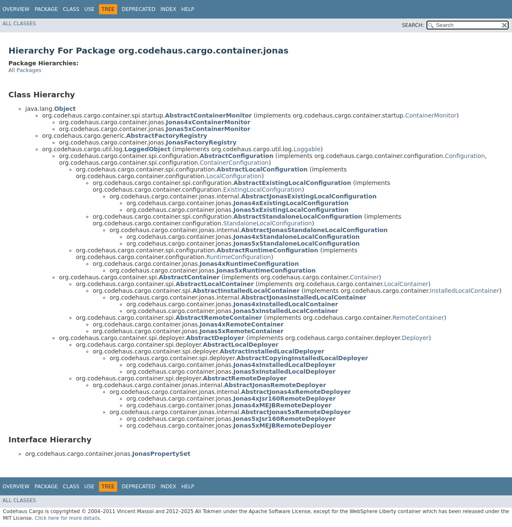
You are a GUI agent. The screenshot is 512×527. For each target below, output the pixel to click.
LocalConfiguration (234, 176)
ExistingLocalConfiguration (262, 189)
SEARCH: (413, 25)
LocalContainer (406, 284)
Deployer (415, 337)
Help (187, 9)
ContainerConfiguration (234, 162)
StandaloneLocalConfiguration (267, 223)
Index (169, 9)
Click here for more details (67, 518)
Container (364, 277)
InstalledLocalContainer (464, 290)
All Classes (19, 24)
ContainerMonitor (431, 115)
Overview (16, 9)
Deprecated (138, 9)
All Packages (24, 70)
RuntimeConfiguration (238, 257)
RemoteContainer (418, 317)
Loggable (307, 149)
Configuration (465, 155)
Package (46, 9)
